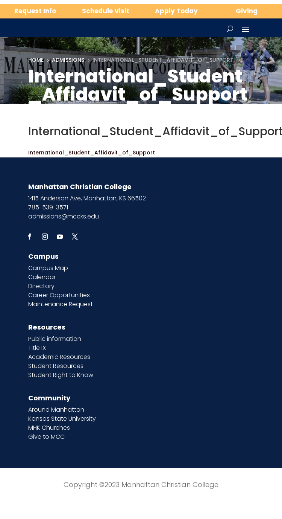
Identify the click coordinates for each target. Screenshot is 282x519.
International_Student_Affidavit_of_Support (91, 152)
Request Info (35, 10)
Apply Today (176, 10)
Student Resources (55, 366)
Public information (54, 338)
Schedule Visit (105, 10)
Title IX (37, 347)
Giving (247, 10)
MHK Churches (49, 427)
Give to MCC (46, 436)
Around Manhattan (56, 409)
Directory (41, 286)
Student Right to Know (60, 375)
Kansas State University (62, 418)
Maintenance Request (60, 304)
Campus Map (48, 268)
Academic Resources (59, 357)
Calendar (42, 277)
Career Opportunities (59, 295)
